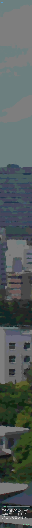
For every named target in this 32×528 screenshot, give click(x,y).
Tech (7, 521)
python (13, 521)
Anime (4, 521)
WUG (9, 521)
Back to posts (25, 524)
